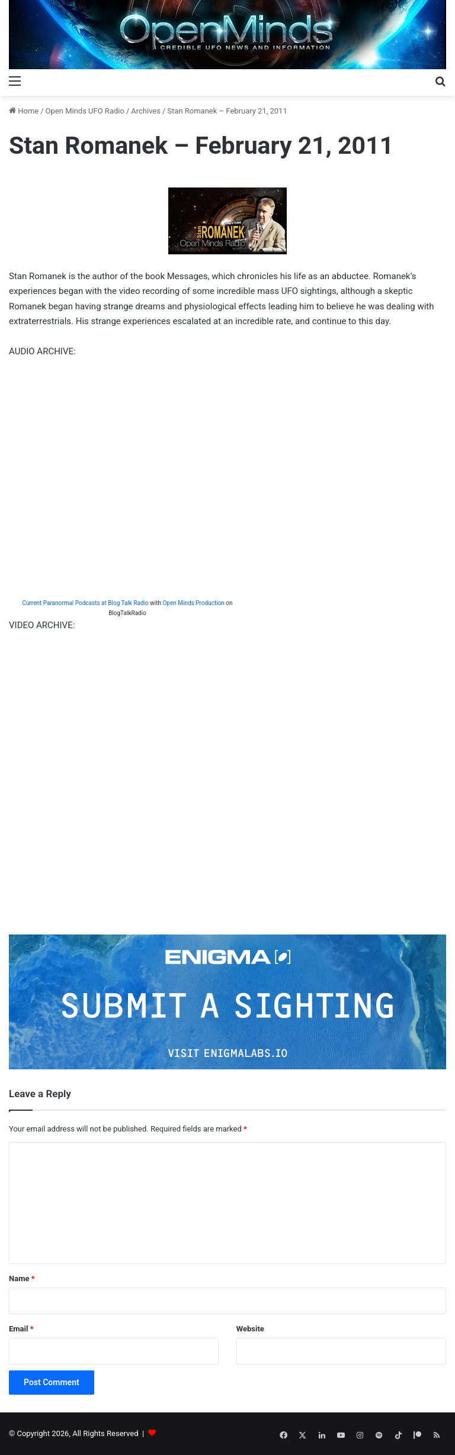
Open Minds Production (193, 603)
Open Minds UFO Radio (85, 110)
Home (24, 110)
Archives (146, 110)
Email (21, 1328)
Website (250, 1328)
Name (22, 1278)
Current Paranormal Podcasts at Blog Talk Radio (85, 603)
